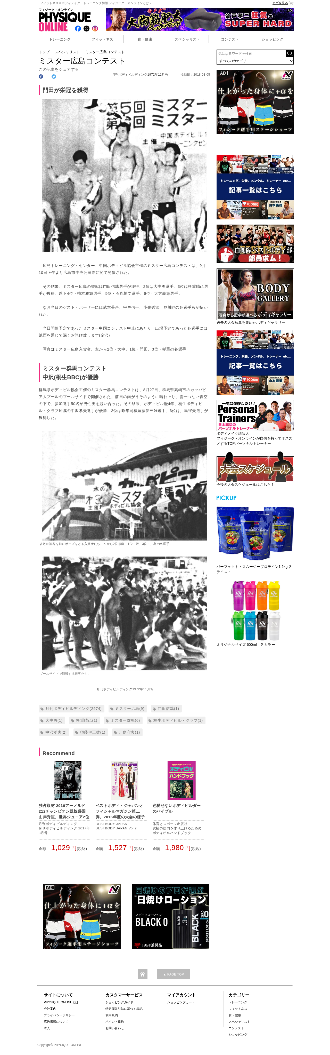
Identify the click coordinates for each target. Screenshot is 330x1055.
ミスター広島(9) (130, 708)
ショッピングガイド (119, 1002)
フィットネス (102, 39)
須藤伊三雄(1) (92, 732)
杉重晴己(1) (86, 720)
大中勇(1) (54, 720)
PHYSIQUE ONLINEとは (61, 1002)
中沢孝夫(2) (56, 732)
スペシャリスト (187, 39)
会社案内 (50, 1009)
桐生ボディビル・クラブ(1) (178, 720)
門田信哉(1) (168, 708)
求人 (47, 1028)
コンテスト (230, 39)
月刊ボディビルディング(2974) (73, 708)
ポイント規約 (114, 1022)
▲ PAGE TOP (173, 974)
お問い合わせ (114, 1028)
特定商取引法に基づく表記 (124, 1009)
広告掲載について (56, 1022)
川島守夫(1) (129, 732)
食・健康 (145, 39)
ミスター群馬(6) (125, 720)
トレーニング (60, 39)
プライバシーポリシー (59, 1015)
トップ (44, 52)
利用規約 (111, 1015)
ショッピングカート (181, 1002)
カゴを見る (283, 3)
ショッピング (272, 39)
